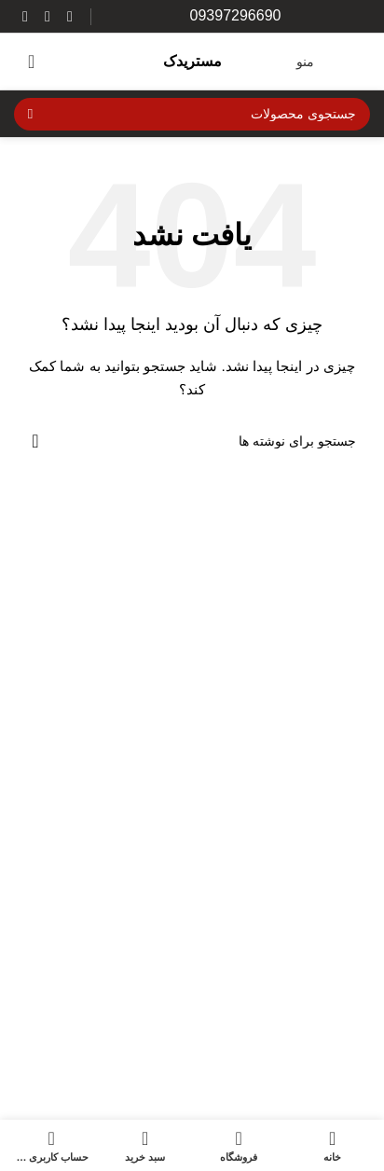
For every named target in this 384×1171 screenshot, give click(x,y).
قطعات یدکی (334, 1117)
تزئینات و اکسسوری (316, 1018)
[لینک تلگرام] (25, 16)
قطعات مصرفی (326, 1084)
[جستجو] (192, 114)
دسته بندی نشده (326, 1050)
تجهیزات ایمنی (331, 984)
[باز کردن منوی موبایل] (328, 61)
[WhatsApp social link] (47, 16)
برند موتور (342, 951)
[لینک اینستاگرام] (70, 16)
